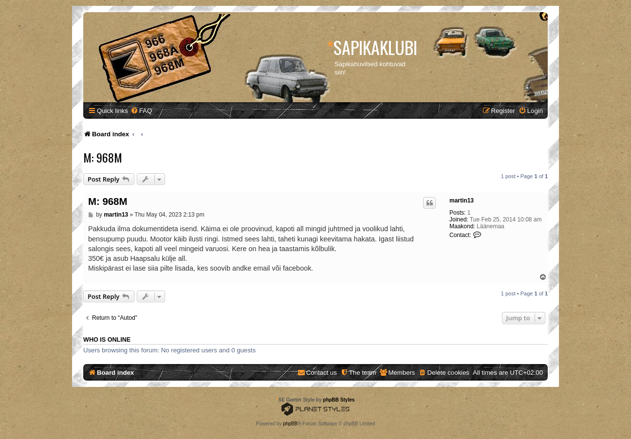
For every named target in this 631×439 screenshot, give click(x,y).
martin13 (461, 200)
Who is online (106, 339)
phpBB (290, 423)
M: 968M (102, 157)
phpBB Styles (338, 399)
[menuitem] (141, 111)
